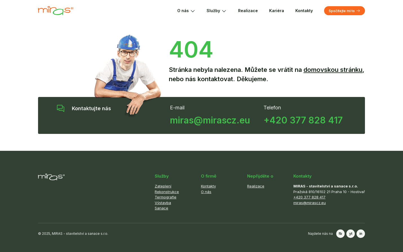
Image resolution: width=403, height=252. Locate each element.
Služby (217, 11)
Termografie (165, 197)
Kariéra (276, 10)
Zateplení (163, 186)
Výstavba (163, 202)
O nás (186, 11)
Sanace (161, 208)
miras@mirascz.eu (210, 120)
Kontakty (304, 10)
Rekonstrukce (167, 191)
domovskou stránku (333, 69)
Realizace (248, 10)
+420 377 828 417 (303, 120)
